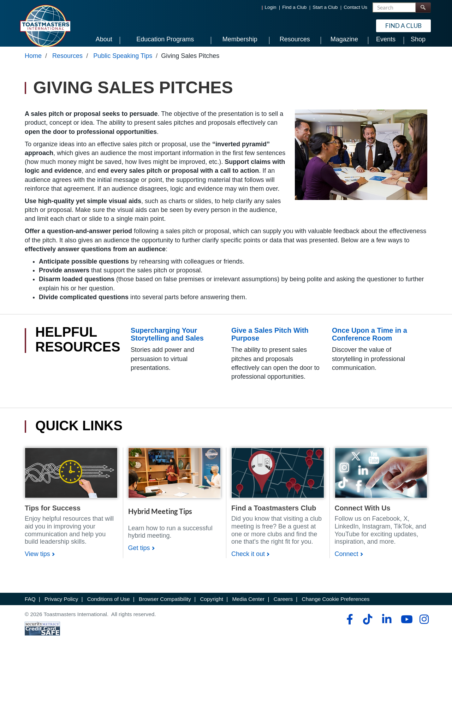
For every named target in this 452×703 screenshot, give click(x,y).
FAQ (30, 606)
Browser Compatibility (165, 606)
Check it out (248, 560)
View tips (37, 560)
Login (270, 7)
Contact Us (355, 7)
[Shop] (71, 479)
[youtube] (405, 626)
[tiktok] (367, 626)
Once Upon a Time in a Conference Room (369, 341)
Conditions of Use (108, 606)
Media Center (248, 606)
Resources (67, 62)
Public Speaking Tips (122, 62)
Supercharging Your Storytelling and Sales (167, 341)
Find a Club (294, 7)
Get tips (139, 554)
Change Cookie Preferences (336, 606)
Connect (346, 560)
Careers (283, 606)
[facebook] (349, 626)
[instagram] (424, 626)
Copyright (211, 606)
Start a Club (325, 7)
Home (33, 62)
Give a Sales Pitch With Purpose (270, 341)
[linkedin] (386, 626)
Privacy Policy (61, 606)
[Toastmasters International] (44, 25)
